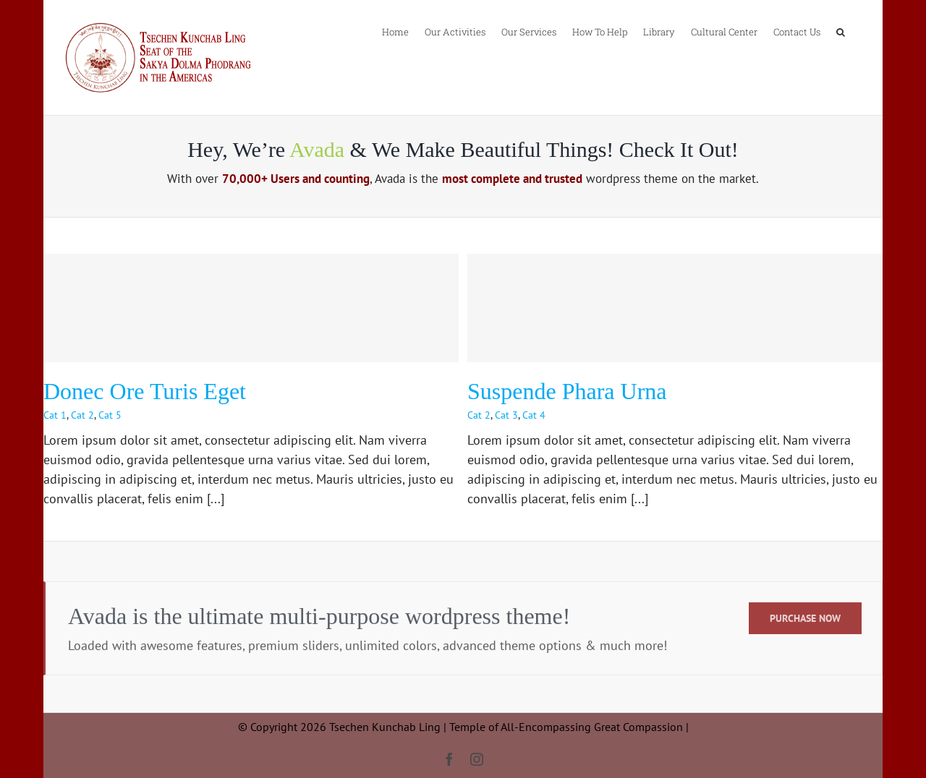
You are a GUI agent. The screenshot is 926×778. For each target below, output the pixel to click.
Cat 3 (506, 415)
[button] (840, 31)
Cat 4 (533, 415)
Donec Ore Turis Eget (144, 391)
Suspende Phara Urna (566, 391)
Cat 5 (110, 415)
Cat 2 (82, 415)
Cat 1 (55, 415)
